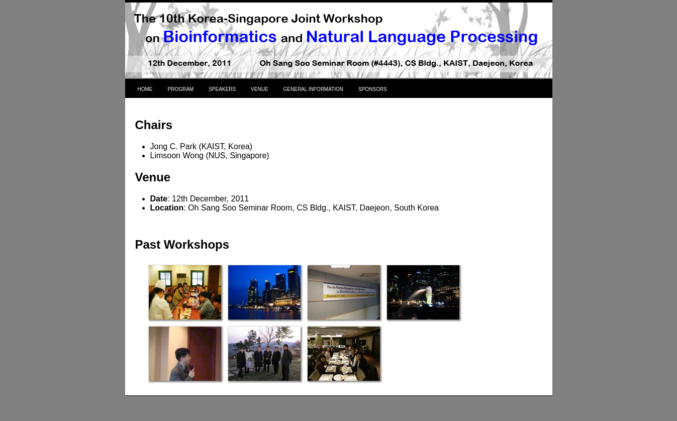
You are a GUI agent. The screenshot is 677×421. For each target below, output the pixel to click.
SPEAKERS (222, 89)
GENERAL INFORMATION (313, 89)
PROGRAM (181, 89)
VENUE (259, 89)
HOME (145, 89)
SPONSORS (372, 89)
